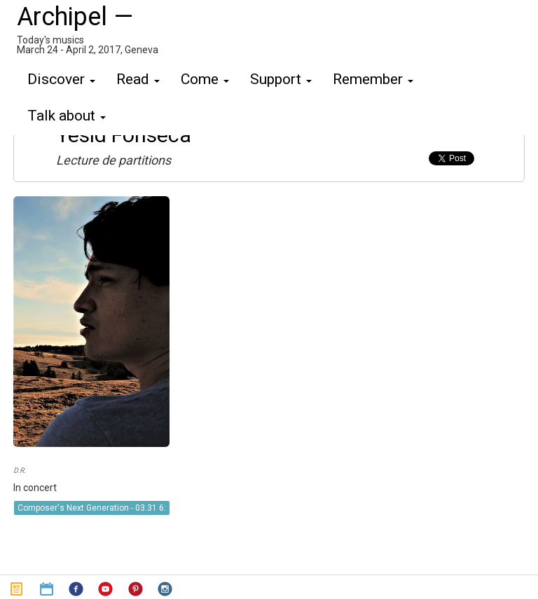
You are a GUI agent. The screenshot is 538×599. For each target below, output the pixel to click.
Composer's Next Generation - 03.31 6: (92, 508)
